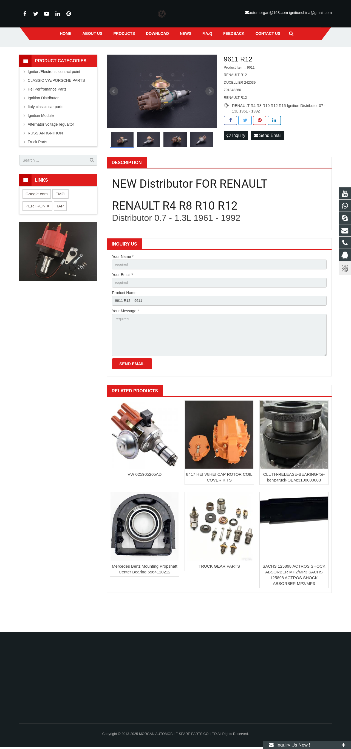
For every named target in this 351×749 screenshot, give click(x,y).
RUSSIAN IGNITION (45, 156)
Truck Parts (37, 165)
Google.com (37, 216)
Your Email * (122, 298)
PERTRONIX (37, 228)
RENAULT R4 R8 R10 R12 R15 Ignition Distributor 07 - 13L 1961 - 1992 (278, 128)
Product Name (124, 317)
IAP (60, 228)
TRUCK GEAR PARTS (219, 595)
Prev (113, 114)
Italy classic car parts (45, 130)
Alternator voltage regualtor (51, 147)
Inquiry (236, 158)
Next (209, 114)
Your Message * (125, 336)
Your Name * (123, 279)
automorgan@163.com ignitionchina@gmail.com (290, 12)
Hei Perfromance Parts (47, 112)
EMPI (60, 216)
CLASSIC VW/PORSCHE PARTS (56, 103)
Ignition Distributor (43, 121)
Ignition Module (41, 138)
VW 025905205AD (145, 503)
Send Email (268, 158)
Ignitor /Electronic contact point (54, 94)
